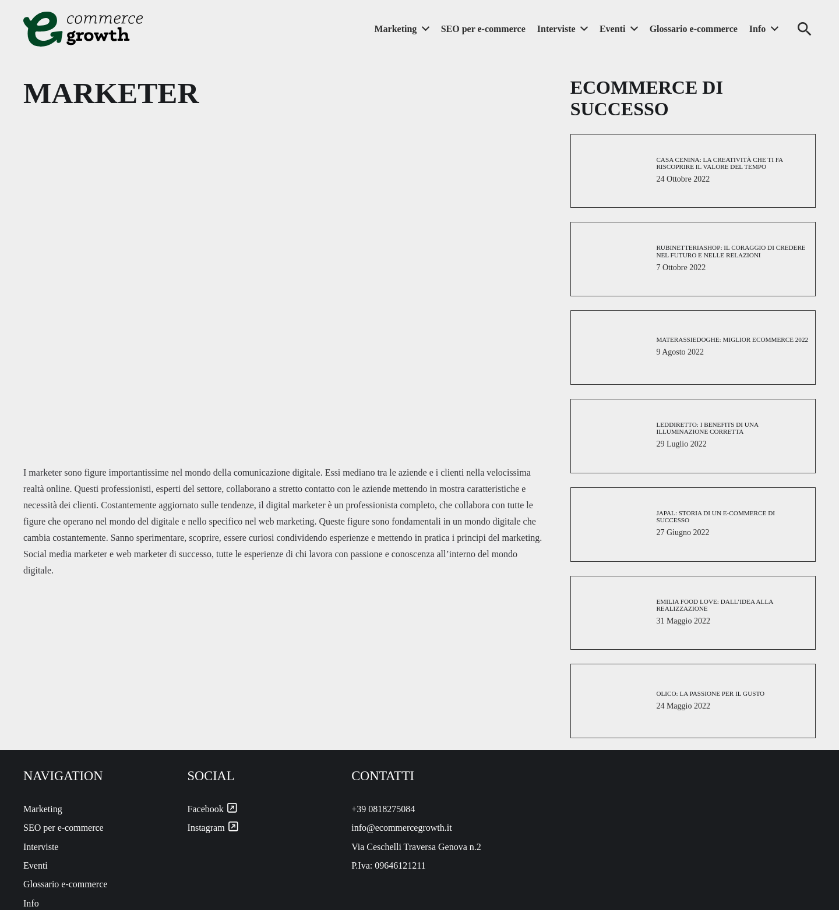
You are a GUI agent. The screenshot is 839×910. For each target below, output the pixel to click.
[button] (804, 29)
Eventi (35, 865)
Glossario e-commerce (65, 884)
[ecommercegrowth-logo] (83, 29)
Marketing (42, 809)
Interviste (40, 847)
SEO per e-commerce (63, 828)
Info (31, 903)
